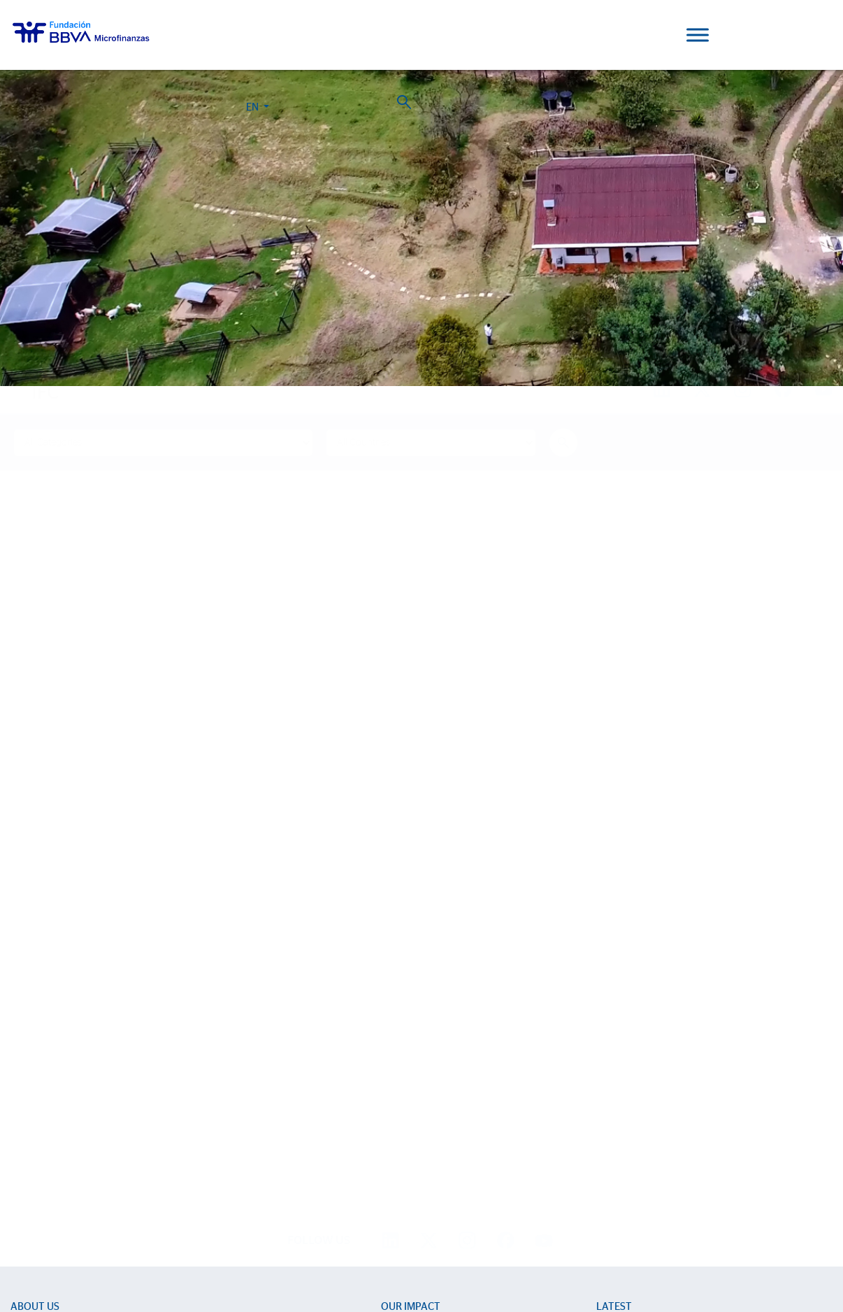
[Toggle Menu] (697, 34)
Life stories (404, 1067)
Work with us (89, 1231)
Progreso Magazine (62, 1176)
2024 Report (168, 1176)
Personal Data (515, 1247)
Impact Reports (414, 1087)
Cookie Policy (405, 1247)
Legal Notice (460, 1247)
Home (38, 365)
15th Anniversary (416, 1107)
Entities (25, 1107)
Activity (26, 1148)
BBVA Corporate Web (586, 1247)
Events (610, 1087)
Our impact (410, 1037)
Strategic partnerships (57, 1127)
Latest (614, 1037)
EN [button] (751, 37)
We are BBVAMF (46, 1067)
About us (34, 1037)
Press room (621, 1107)
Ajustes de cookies (44, 1273)
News (608, 1067)
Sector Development (55, 1087)
